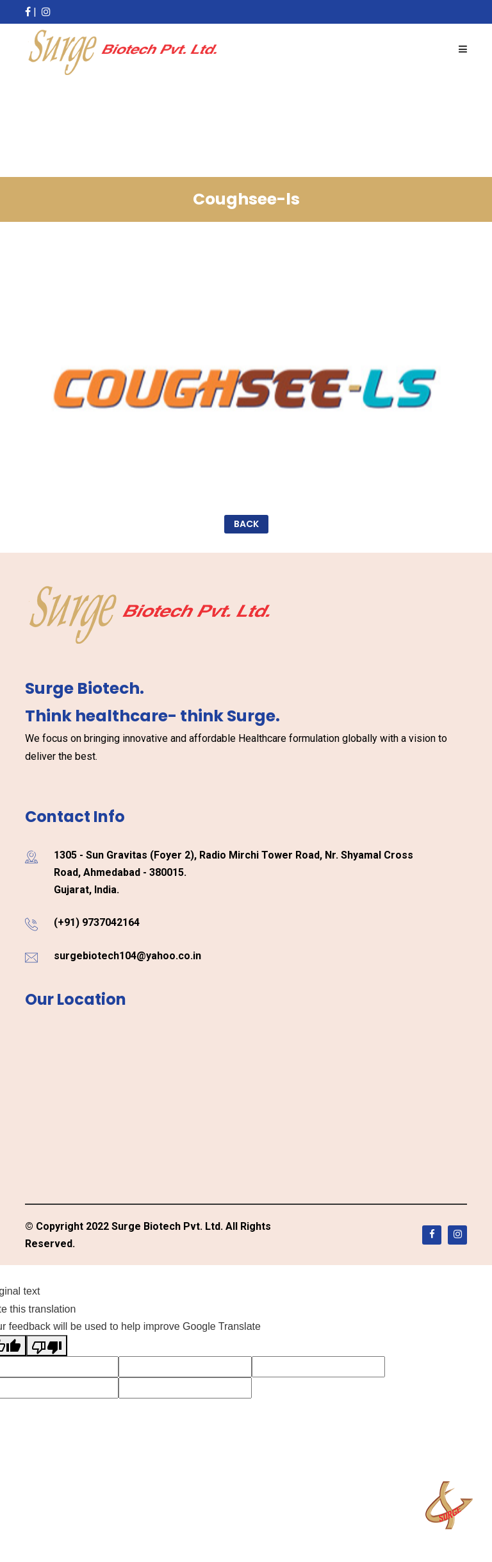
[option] (246, 388)
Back (246, 523)
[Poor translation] (46, 1345)
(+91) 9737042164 (97, 922)
